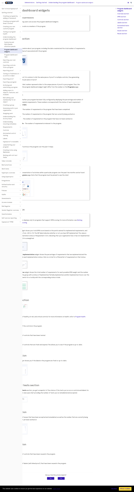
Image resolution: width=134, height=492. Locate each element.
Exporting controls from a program (9, 66)
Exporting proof (12, 79)
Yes (73, 478)
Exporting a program (9, 82)
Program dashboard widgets (10, 51)
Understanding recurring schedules (9, 123)
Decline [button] (114, 489)
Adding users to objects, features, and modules (10, 92)
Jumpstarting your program (12, 146)
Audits (11, 194)
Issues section (122, 30)
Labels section (122, 22)
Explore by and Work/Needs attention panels (9, 44)
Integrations (11, 180)
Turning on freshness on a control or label (12, 75)
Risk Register (11, 206)
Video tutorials (11, 161)
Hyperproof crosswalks (12, 142)
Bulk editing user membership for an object (9, 100)
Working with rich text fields (10, 156)
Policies (11, 190)
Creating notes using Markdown (10, 151)
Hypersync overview (11, 173)
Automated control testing (12, 134)
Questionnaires (11, 214)
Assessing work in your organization (10, 109)
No (83, 478)
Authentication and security (11, 185)
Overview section (123, 14)
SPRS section (121, 17)
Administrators (29, 2)
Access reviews (11, 202)
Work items (11, 169)
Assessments (11, 198)
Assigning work (8, 113)
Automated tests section (123, 27)
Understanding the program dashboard (12, 38)
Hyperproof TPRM (11, 222)
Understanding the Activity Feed (12, 118)
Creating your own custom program (12, 27)
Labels (12, 139)
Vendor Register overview (11, 210)
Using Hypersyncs (11, 177)
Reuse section (122, 33)
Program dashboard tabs (10, 56)
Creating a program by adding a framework (12, 17)
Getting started (11, 12)
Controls (12, 130)
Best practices (11, 165)
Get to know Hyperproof (11, 9)
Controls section (123, 19)
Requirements (12, 127)
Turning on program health (12, 33)
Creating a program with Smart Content (11, 22)
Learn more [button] (56, 489)
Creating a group (12, 105)
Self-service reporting (11, 218)
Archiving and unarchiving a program (10, 86)
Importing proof (12, 71)
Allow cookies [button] (125, 489)
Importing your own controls (12, 61)
